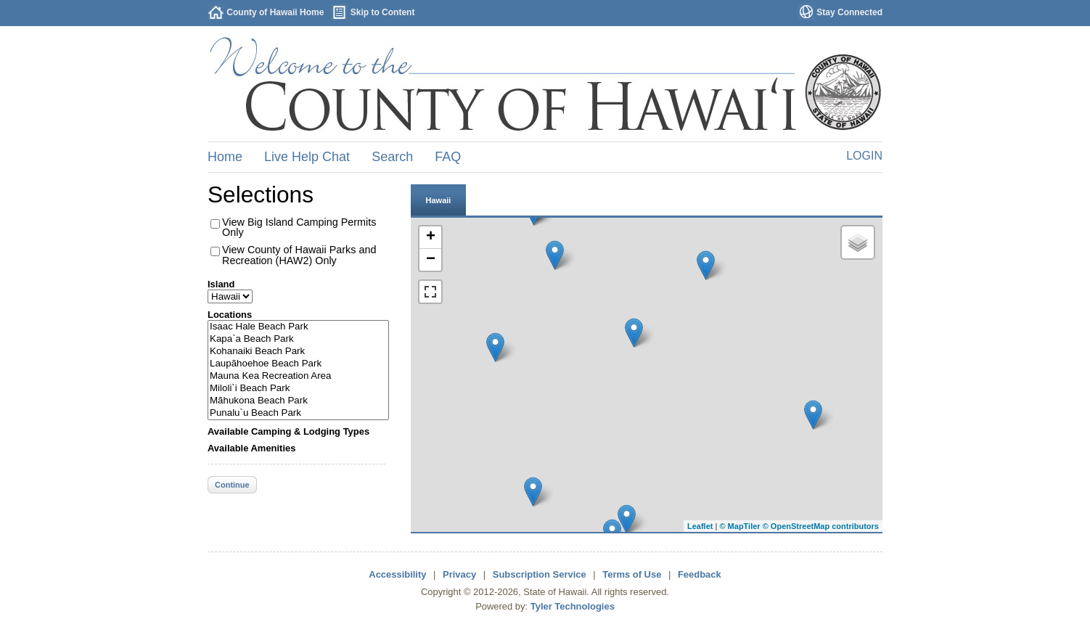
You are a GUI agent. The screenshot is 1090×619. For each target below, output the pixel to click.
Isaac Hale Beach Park (298, 327)
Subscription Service (539, 574)
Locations (230, 314)
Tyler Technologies (572, 606)
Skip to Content (383, 12)
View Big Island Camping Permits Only (299, 227)
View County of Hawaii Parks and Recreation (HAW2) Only (299, 255)
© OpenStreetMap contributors (821, 526)
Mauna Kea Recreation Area (298, 376)
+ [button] (430, 237)
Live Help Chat (307, 156)
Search (392, 156)
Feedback (699, 574)
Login (864, 155)
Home (225, 156)
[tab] (438, 200)
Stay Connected (849, 12)
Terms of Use (631, 574)
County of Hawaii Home (275, 12)
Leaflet (700, 526)
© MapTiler (739, 526)
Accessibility (397, 574)
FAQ (448, 156)
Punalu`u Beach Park (298, 413)
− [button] (430, 260)
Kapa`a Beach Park (298, 339)
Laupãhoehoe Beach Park (298, 364)
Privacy (459, 574)
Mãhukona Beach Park (298, 401)
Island (221, 284)
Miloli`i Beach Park (298, 388)
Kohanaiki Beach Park (298, 351)
